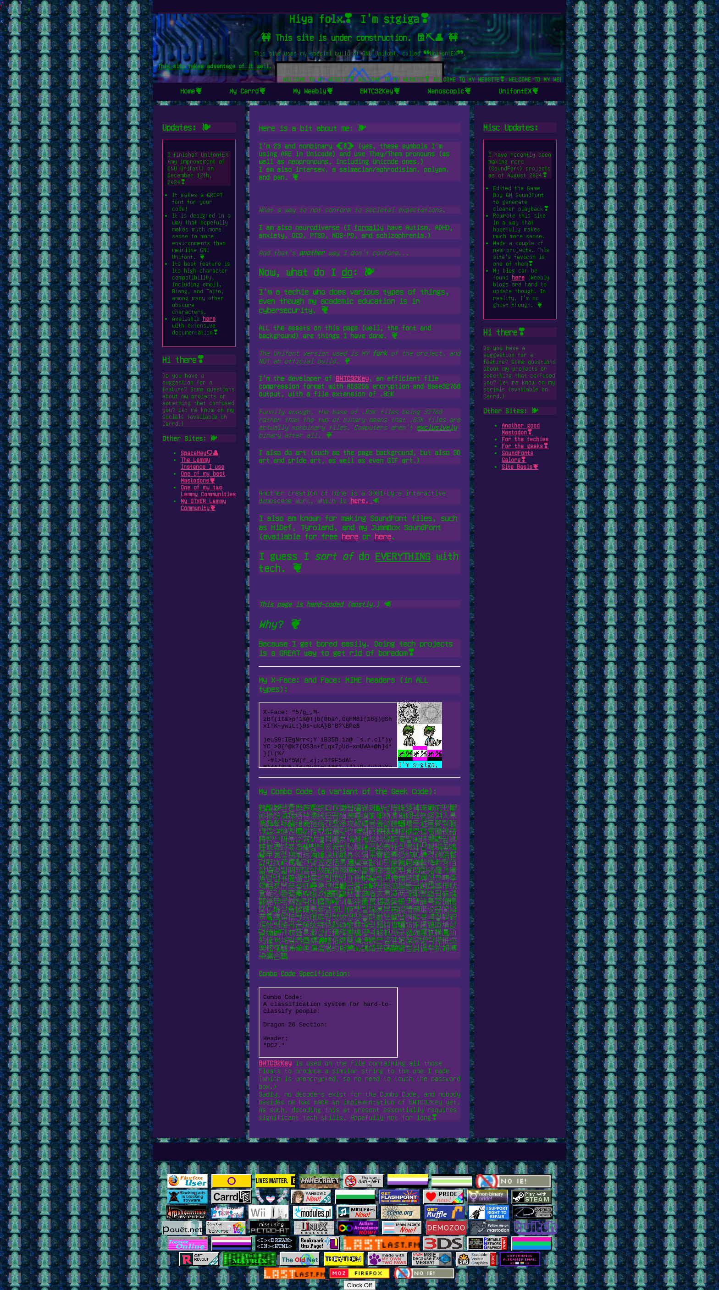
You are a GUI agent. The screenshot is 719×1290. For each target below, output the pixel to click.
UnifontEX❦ (518, 90)
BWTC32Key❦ (380, 90)
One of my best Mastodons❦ (203, 476)
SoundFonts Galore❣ (517, 456)
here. (361, 500)
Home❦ (191, 90)
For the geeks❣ (525, 446)
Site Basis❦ (520, 466)
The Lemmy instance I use (202, 463)
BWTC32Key (352, 378)
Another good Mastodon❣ (521, 428)
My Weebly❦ (313, 90)
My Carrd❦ (247, 90)
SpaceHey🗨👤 (199, 453)
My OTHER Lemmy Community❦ (203, 504)
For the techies (525, 439)
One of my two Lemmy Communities (208, 490)
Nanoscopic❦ (449, 90)
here (209, 318)
